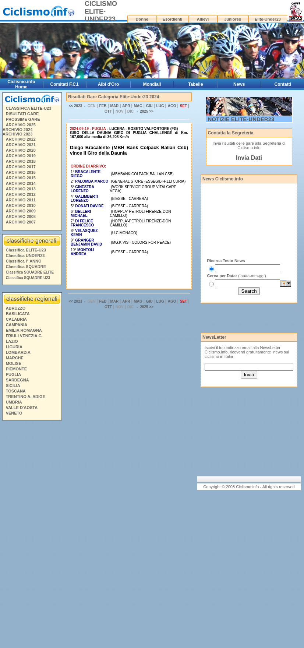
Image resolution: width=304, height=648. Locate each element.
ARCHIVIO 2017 (21, 167)
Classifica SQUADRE (26, 266)
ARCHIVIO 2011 (21, 200)
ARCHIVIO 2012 (21, 194)
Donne (142, 19)
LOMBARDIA (18, 352)
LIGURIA (14, 347)
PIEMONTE (16, 369)
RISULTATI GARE (22, 114)
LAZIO (12, 341)
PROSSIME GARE (23, 119)
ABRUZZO (16, 308)
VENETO (14, 413)
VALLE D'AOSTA (22, 407)
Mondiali (152, 84)
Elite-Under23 (268, 19)
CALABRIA (16, 319)
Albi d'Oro (108, 84)
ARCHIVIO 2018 (21, 161)
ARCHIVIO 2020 (21, 150)
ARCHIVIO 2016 (21, 172)
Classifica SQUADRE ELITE (30, 272)
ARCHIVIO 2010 (21, 205)
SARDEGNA (17, 380)
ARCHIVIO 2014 (21, 183)
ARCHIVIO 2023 (17, 134)
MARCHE (15, 358)
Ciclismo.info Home (21, 84)
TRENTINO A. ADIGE (25, 396)
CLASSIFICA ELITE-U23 (29, 108)
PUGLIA (13, 374)
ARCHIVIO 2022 (21, 139)
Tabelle (195, 84)
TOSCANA (16, 391)
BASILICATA (18, 313)
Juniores (232, 19)
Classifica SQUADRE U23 (28, 278)
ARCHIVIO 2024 (17, 129)
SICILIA (13, 385)
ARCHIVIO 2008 (21, 216)
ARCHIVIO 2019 (21, 156)
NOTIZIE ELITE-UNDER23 (241, 119)
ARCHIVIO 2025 (21, 125)
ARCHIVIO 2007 (21, 222)
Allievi (203, 19)
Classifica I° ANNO (24, 261)
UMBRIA (14, 402)
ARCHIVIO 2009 (21, 211)
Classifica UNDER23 (25, 255)
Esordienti (173, 19)
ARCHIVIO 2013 (21, 189)
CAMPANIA (16, 325)
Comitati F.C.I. (64, 84)
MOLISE (13, 363)
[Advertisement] (31, 535)
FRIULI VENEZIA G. (24, 336)
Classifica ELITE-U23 (26, 250)
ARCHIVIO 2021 (21, 144)
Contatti (282, 84)
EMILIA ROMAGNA (24, 330)
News (239, 84)
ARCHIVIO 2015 (21, 178)
